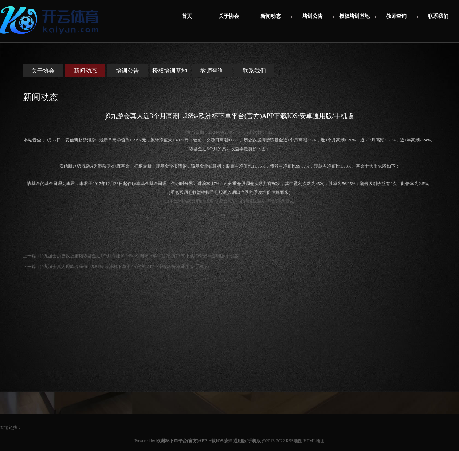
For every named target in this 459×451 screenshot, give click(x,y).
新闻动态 (270, 16)
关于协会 (229, 16)
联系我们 (438, 16)
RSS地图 (294, 440)
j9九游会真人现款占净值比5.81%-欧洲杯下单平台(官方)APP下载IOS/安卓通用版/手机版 (124, 266)
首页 (187, 16)
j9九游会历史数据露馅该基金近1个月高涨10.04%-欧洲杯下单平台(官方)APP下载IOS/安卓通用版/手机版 (139, 255)
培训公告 (312, 16)
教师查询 (396, 16)
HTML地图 (314, 440)
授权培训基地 (354, 16)
